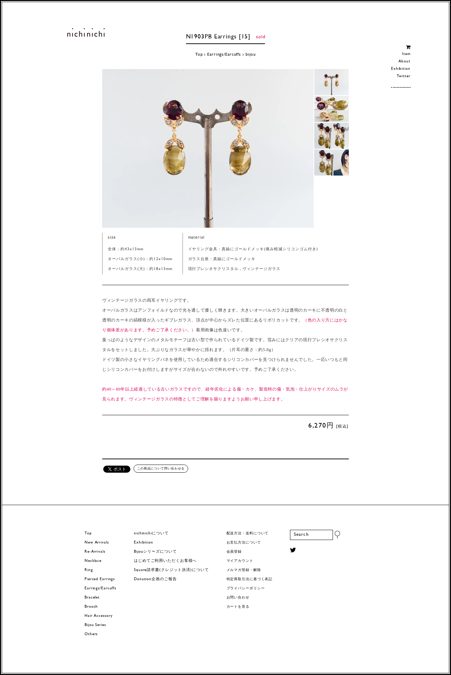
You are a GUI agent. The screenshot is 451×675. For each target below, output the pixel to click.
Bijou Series (95, 625)
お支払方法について (244, 542)
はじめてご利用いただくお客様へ (165, 561)
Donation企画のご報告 (155, 579)
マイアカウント (240, 561)
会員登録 (234, 551)
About (404, 61)
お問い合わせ (238, 597)
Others (91, 634)
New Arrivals (97, 543)
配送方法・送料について (248, 533)
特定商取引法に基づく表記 (250, 579)
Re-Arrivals (95, 552)
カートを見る (238, 606)
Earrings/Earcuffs (224, 55)
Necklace (93, 561)
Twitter (403, 76)
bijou (251, 55)
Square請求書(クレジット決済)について (171, 570)
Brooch (91, 607)
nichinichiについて (151, 533)
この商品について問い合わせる (161, 468)
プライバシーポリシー (246, 588)
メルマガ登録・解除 (244, 570)
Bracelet (92, 598)
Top (199, 55)
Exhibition (400, 69)
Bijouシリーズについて (155, 552)
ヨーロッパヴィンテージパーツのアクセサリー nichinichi (86, 32)
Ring (89, 570)
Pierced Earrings (100, 579)
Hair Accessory (98, 616)
